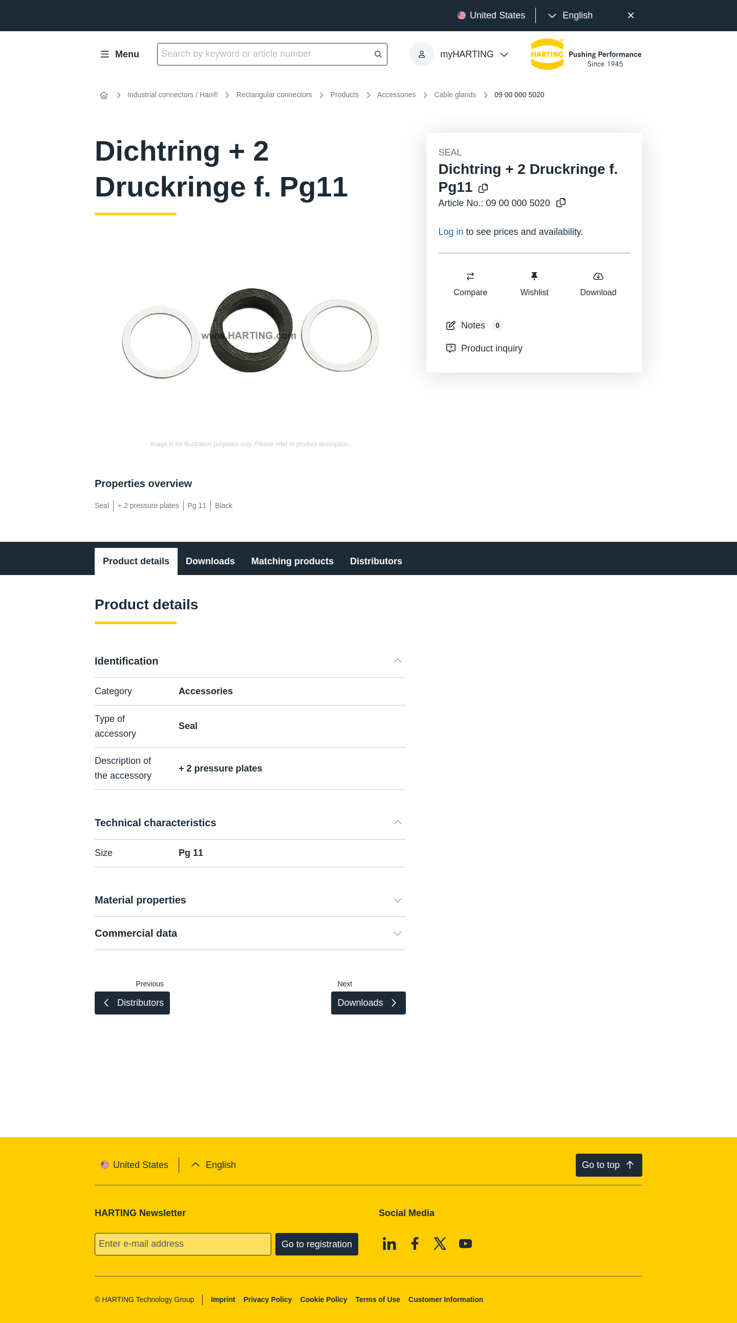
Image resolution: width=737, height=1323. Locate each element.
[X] (440, 1243)
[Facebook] (415, 1243)
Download (598, 284)
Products (345, 95)
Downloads (210, 561)
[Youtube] (465, 1243)
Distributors (376, 561)
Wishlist (534, 284)
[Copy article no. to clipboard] (561, 203)
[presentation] (569, 15)
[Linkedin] (389, 1243)
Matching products (292, 561)
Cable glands (455, 95)
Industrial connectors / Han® (172, 95)
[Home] (104, 95)
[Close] (630, 15)
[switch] (470, 276)
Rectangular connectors (274, 95)
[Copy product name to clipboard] (483, 189)
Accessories (396, 95)
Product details (136, 561)
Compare (470, 284)
